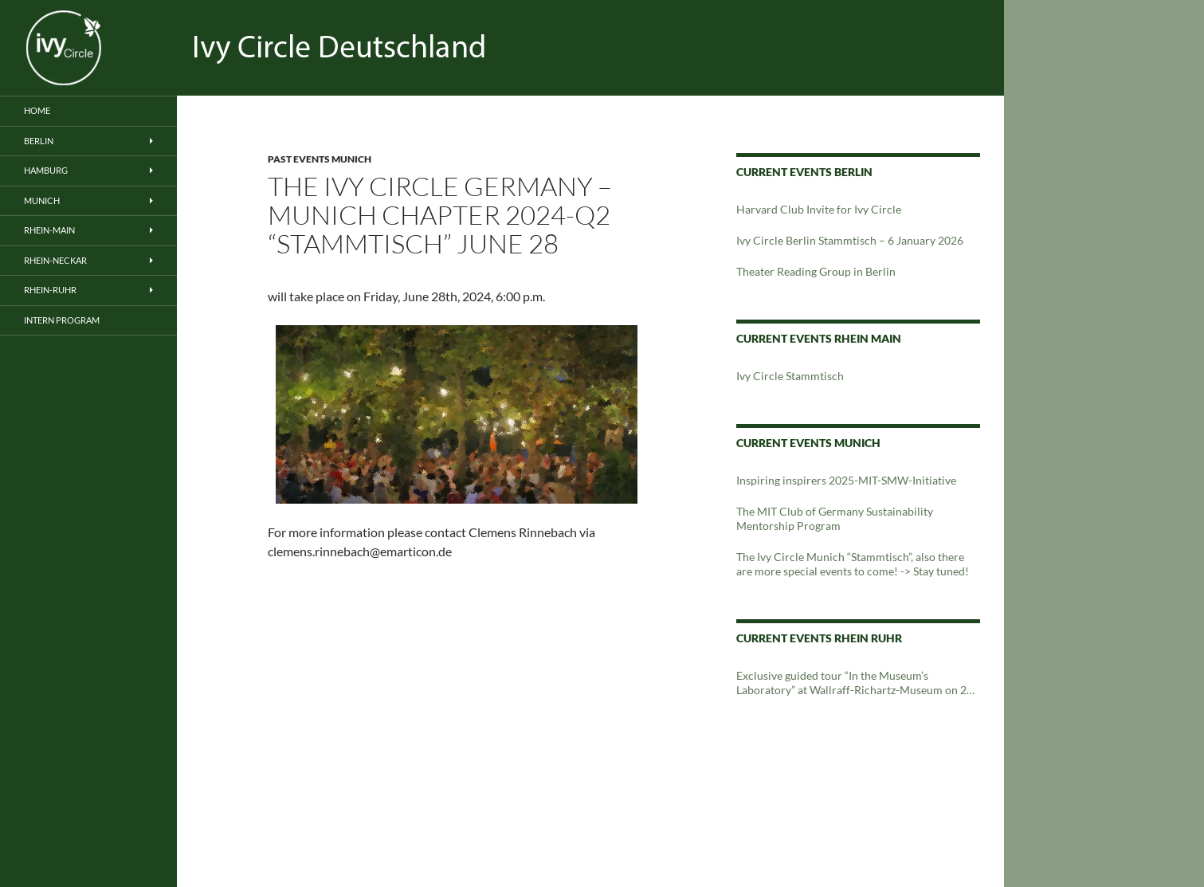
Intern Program (62, 320)
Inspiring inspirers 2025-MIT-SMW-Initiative (846, 480)
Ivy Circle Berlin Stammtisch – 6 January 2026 (849, 240)
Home (37, 110)
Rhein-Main (49, 230)
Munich (42, 200)
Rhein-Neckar (55, 260)
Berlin (38, 140)
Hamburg (46, 170)
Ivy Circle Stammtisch (790, 376)
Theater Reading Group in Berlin (816, 271)
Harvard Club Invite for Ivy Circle (818, 209)
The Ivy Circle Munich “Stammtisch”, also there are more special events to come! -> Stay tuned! (852, 564)
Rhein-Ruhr (50, 290)
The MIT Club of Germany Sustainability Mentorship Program (834, 518)
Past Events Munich (319, 159)
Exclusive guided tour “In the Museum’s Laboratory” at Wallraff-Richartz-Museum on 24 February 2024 (854, 683)
